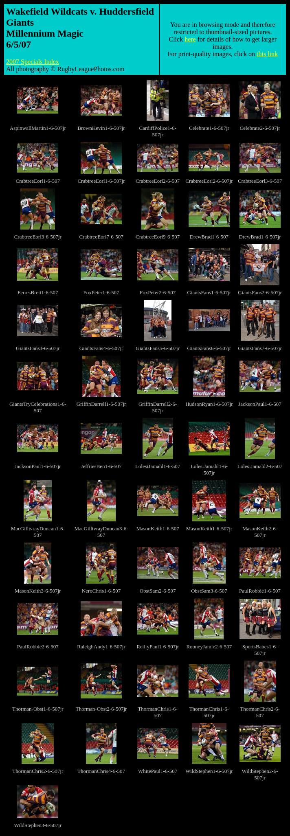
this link (267, 53)
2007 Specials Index (32, 61)
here (190, 39)
